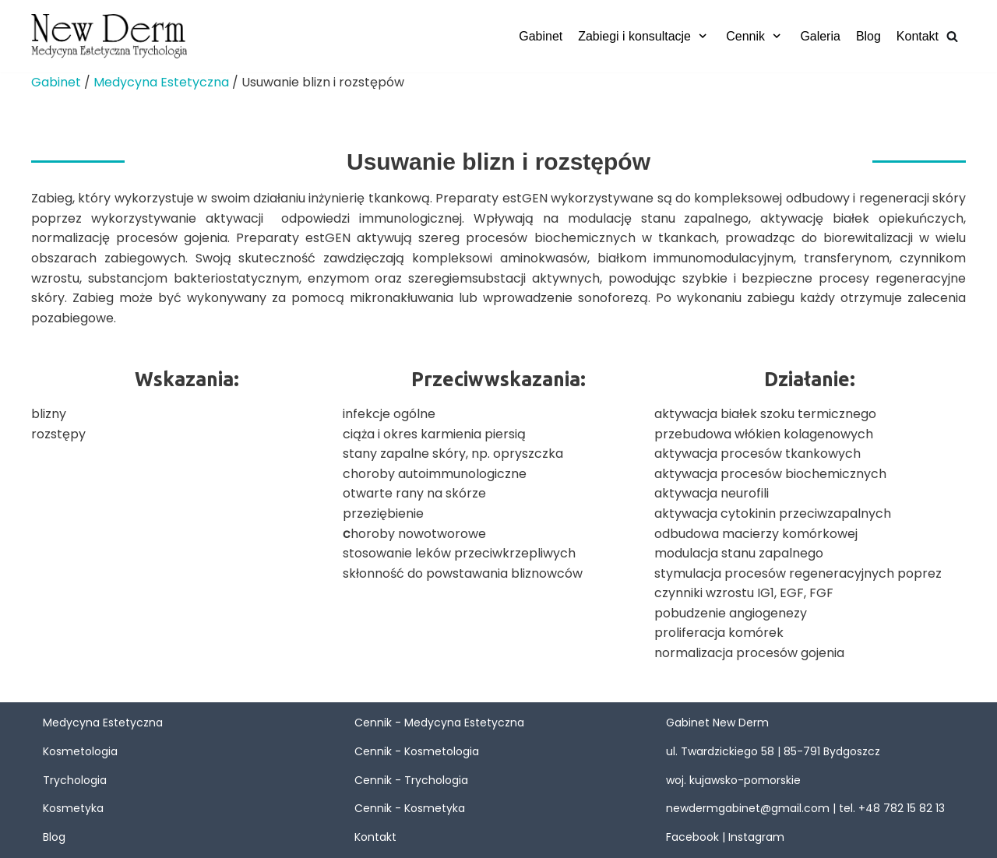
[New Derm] (109, 36)
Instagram (756, 837)
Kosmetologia (80, 751)
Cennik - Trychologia (411, 780)
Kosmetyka (73, 808)
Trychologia (75, 780)
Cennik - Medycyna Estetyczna (439, 722)
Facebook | (697, 837)
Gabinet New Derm (717, 722)
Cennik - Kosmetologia (416, 751)
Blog (868, 36)
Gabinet (540, 36)
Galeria (820, 36)
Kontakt (918, 36)
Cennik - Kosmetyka (409, 808)
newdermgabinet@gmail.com (748, 808)
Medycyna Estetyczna (161, 82)
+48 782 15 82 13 (901, 808)
